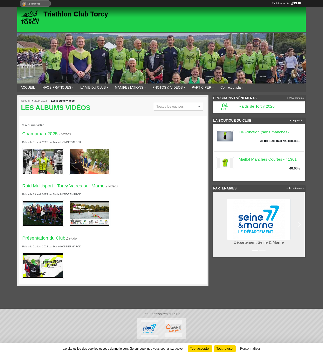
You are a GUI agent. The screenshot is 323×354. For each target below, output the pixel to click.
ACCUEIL (28, 87)
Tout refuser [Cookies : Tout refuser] (225, 348)
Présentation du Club (43, 238)
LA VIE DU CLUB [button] (93, 87)
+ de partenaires (295, 188)
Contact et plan (231, 87)
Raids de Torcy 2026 (257, 106)
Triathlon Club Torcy (75, 14)
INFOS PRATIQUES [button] (56, 87)
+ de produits (297, 120)
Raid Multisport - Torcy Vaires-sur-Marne (63, 185)
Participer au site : (286, 3)
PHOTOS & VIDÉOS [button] (167, 87)
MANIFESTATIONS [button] (129, 87)
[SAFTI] (173, 328)
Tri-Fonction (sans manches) (264, 132)
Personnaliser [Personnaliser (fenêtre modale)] (250, 348)
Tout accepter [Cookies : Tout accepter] (200, 348)
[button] (218, 224)
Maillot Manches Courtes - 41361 (268, 159)
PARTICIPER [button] (201, 87)
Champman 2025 (40, 133)
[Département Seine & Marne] (149, 328)
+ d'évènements (295, 98)
